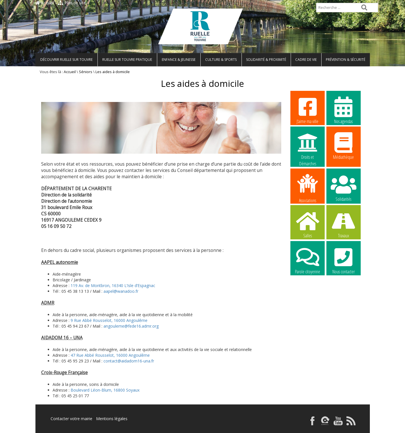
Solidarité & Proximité (266, 59)
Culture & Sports (221, 59)
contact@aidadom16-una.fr (128, 361)
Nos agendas (343, 110)
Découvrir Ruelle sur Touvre (66, 59)
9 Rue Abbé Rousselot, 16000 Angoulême (109, 320)
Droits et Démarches (307, 146)
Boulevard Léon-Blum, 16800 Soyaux (105, 390)
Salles (307, 224)
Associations (307, 188)
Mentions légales (111, 418)
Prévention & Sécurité (345, 59)
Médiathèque (343, 145)
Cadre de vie (306, 59)
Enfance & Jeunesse (178, 59)
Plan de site (72, 2)
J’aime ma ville (307, 110)
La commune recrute (307, 296)
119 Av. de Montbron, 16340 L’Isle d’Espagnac (113, 285)
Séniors (85, 71)
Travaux (343, 224)
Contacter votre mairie (71, 418)
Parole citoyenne (307, 260)
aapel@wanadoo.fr (120, 291)
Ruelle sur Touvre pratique (127, 59)
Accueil (44, 2)
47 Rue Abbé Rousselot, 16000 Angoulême (110, 355)
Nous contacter (343, 260)
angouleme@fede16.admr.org (131, 326)
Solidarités (343, 187)
